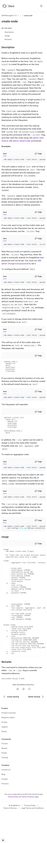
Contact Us (6, 800)
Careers (5, 810)
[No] (23, 719)
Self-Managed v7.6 (9, 15)
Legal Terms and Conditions (32, 839)
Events (4, 783)
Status (4, 762)
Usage (7, 36)
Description (9, 32)
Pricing (4, 753)
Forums (5, 774)
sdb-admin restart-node (19, 141)
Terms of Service (28, 827)
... (20, 15)
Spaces (4, 779)
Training (5, 788)
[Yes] (18, 719)
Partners (5, 814)
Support (5, 757)
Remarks (8, 39)
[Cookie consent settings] (3, 840)
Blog (3, 805)
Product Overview (9, 743)
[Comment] (29, 719)
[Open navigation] (41, 6)
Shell (5, 154)
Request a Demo (8, 748)
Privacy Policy (13, 827)
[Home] (8, 6)
